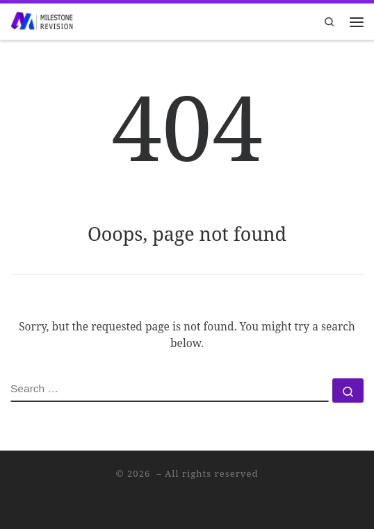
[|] (41, 19)
